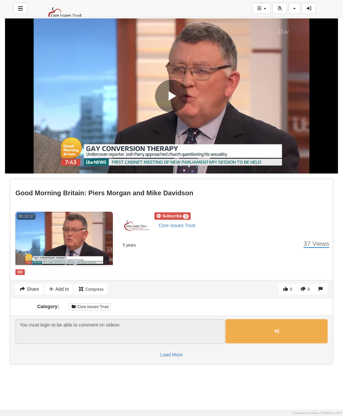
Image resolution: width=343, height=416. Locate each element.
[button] (172, 216)
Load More (171, 354)
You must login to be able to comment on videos (120, 331)
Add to (59, 289)
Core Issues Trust (177, 225)
